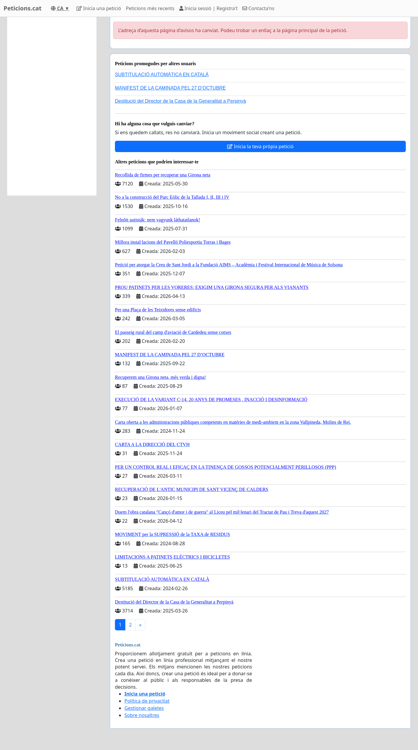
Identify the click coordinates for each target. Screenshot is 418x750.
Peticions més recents (150, 8)
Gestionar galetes (144, 708)
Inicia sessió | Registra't (208, 8)
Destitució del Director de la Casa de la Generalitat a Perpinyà (180, 101)
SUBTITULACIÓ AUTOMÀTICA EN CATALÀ (162, 74)
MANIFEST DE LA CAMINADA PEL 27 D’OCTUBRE (170, 87)
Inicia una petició (99, 8)
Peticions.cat (22, 8)
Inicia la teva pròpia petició (260, 146)
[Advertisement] (51, 106)
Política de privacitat (146, 701)
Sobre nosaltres (141, 715)
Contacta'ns (258, 8)
